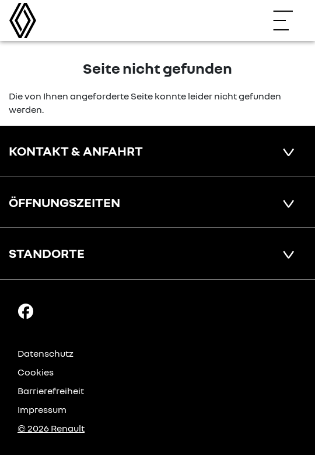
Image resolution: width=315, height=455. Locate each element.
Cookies (36, 372)
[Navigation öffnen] (288, 20)
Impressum (42, 409)
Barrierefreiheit (51, 391)
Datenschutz (46, 353)
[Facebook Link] (25, 310)
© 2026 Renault (51, 428)
